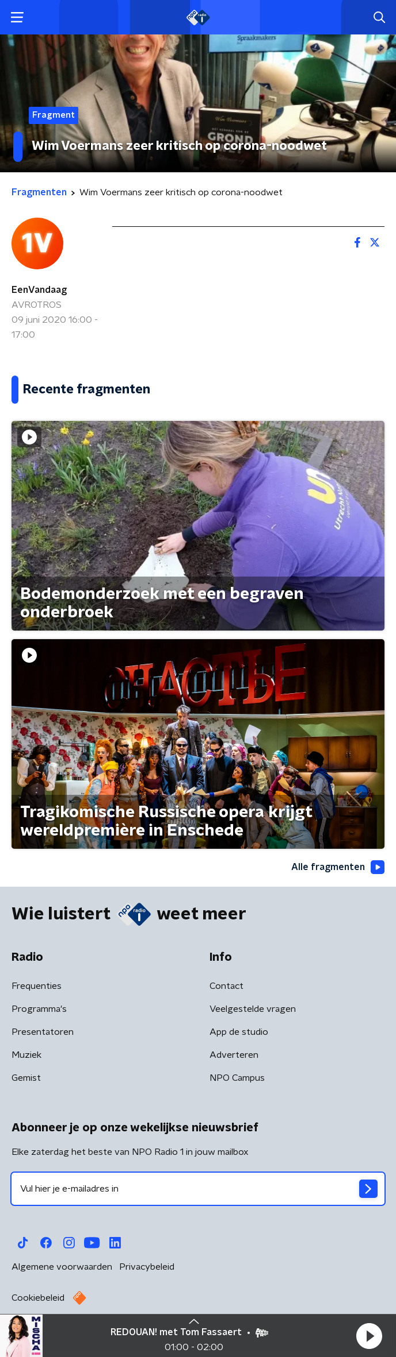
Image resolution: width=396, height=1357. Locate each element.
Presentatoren (43, 1032)
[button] (369, 1335)
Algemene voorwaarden (62, 1266)
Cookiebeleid (38, 1297)
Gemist (26, 1077)
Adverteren (234, 1055)
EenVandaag (39, 290)
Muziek (26, 1055)
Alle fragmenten (337, 867)
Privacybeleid (146, 1266)
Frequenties (37, 986)
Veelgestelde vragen (253, 1009)
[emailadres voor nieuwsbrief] (198, 1189)
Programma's (39, 1009)
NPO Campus (237, 1077)
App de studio (239, 1032)
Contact (226, 986)
